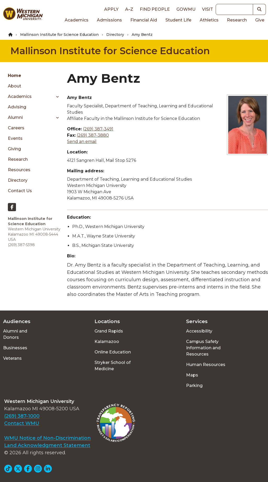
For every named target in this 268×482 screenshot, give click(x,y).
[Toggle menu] (55, 96)
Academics (76, 20)
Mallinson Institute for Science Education (59, 34)
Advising (17, 106)
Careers (16, 127)
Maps (192, 375)
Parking (194, 385)
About (14, 86)
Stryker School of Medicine (112, 365)
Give (259, 20)
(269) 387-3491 (98, 128)
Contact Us (20, 190)
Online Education (112, 352)
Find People (155, 9)
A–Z (129, 9)
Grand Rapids (108, 331)
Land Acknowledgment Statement (47, 445)
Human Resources (205, 364)
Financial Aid (143, 20)
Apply (111, 9)
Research (237, 20)
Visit (207, 9)
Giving (14, 148)
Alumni (15, 117)
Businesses (15, 347)
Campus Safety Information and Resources (203, 348)
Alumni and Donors (15, 334)
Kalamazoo (106, 341)
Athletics (209, 20)
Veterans (12, 358)
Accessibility (199, 331)
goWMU (186, 9)
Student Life (178, 20)
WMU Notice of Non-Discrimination (47, 438)
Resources (19, 169)
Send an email (82, 141)
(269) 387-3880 (93, 135)
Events (15, 138)
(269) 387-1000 (22, 416)
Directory (115, 34)
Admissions (109, 20)
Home (14, 75)
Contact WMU (21, 423)
